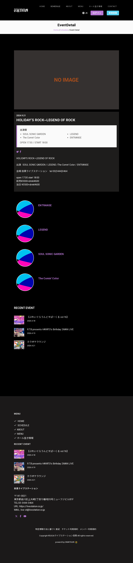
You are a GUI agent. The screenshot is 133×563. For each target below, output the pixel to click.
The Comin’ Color (48, 278)
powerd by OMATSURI (66, 542)
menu (80, 6)
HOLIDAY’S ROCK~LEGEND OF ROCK (45, 120)
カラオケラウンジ (36, 341)
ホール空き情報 (95, 6)
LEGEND (43, 229)
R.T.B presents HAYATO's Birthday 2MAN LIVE (50, 329)
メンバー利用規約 (88, 529)
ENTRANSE (45, 205)
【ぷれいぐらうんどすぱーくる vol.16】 (48, 317)
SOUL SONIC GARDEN (51, 254)
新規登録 (113, 13)
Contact (112, 6)
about (69, 6)
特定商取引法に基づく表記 (47, 529)
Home (42, 6)
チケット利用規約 (70, 529)
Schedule (64, 30)
